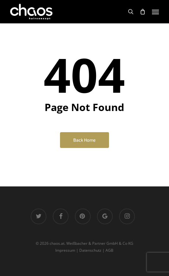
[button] (155, 12)
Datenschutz (90, 250)
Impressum (65, 250)
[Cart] (143, 12)
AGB (109, 250)
